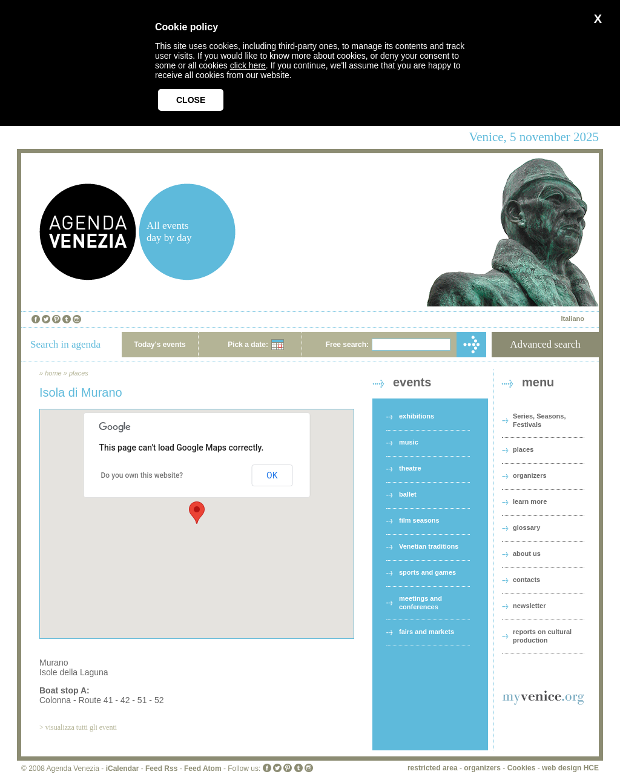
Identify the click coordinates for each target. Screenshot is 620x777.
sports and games (427, 572)
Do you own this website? (142, 475)
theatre (410, 468)
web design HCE (570, 768)
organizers (530, 475)
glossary (526, 527)
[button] (197, 512)
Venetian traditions (428, 546)
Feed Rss (161, 768)
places (78, 373)
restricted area (432, 768)
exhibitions (416, 416)
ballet (408, 494)
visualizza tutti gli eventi (81, 727)
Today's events (159, 344)
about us (527, 553)
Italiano (572, 318)
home (53, 373)
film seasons (419, 520)
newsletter (529, 605)
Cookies (521, 768)
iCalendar (122, 768)
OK (271, 475)
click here (248, 65)
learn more (530, 501)
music (408, 442)
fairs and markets (426, 631)
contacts (526, 579)
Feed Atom (203, 768)
